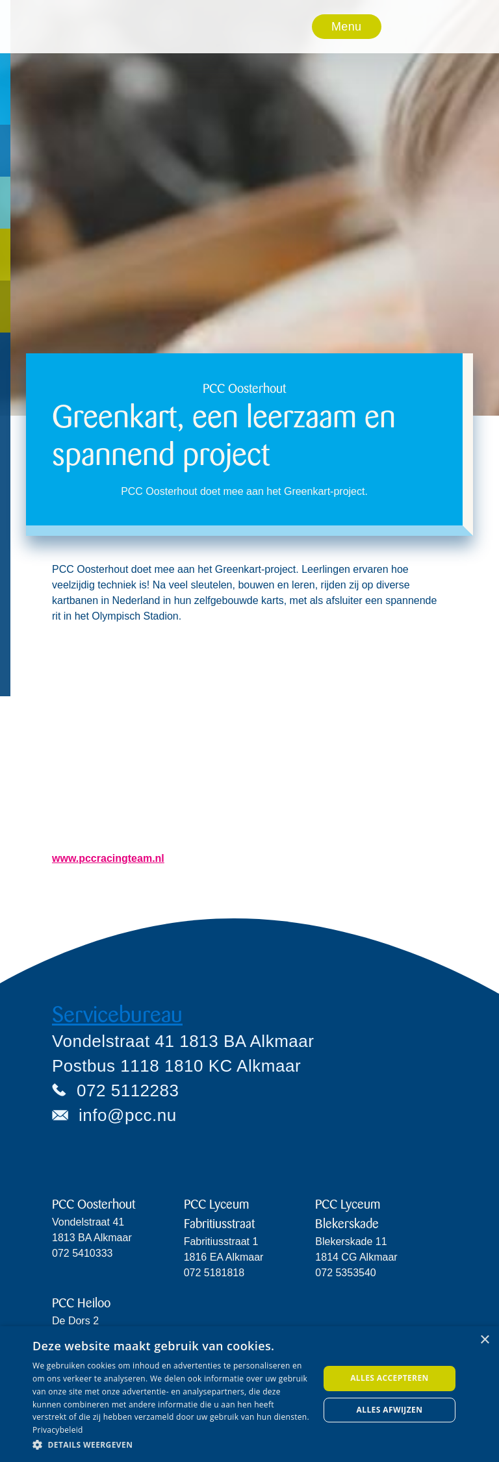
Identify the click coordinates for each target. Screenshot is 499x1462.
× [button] (484, 1340)
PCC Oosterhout (93, 1204)
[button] (346, 26)
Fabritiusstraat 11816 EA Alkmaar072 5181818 (224, 1257)
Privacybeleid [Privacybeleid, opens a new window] (57, 1429)
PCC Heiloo (81, 1303)
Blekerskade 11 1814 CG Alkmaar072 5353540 (356, 1257)
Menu (346, 26)
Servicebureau (117, 1015)
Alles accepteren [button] (389, 1377)
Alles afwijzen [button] (390, 1409)
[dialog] (249, 1394)
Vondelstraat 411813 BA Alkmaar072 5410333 (92, 1237)
